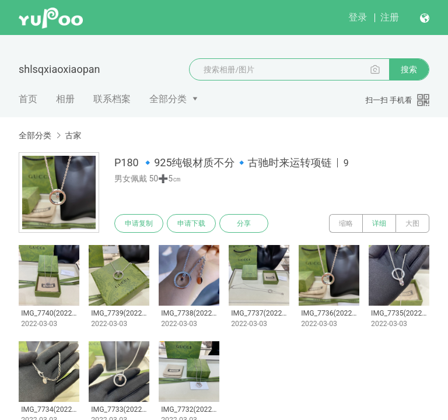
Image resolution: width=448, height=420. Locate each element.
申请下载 (191, 223)
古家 (73, 135)
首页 (28, 98)
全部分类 (168, 98)
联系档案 (112, 98)
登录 (357, 17)
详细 (379, 223)
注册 (389, 17)
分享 (244, 223)
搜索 (409, 69)
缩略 (346, 223)
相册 (65, 98)
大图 (412, 223)
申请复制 (139, 223)
